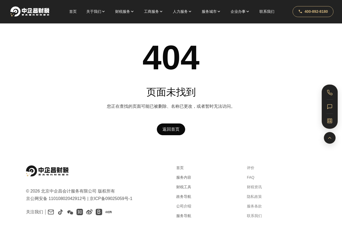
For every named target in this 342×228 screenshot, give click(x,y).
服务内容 (181, 177)
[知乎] (78, 212)
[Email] (49, 212)
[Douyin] (58, 212)
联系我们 (266, 11)
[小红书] (106, 212)
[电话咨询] (330, 92)
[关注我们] (330, 121)
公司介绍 (181, 206)
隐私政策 (250, 196)
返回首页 (171, 129)
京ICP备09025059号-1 (109, 198)
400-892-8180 (313, 11)
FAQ (246, 177)
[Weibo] (87, 212)
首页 (73, 11)
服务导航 (181, 216)
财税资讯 (250, 187)
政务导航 (181, 196)
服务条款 (250, 206)
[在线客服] (330, 107)
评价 (246, 168)
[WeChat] (68, 212)
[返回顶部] (330, 138)
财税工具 (181, 187)
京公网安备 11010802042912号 (54, 198)
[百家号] (97, 212)
